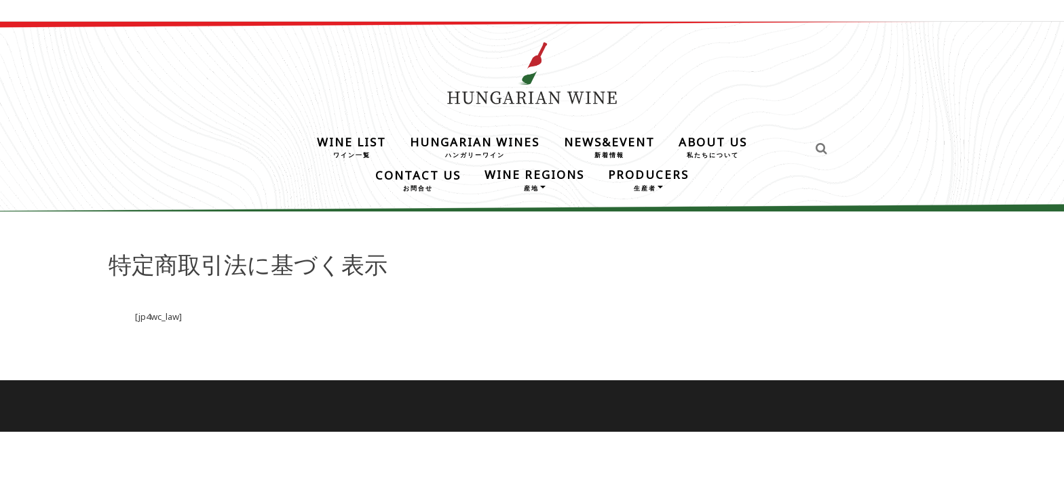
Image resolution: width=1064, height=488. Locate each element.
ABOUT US (713, 146)
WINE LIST (351, 146)
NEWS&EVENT (609, 146)
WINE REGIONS (534, 179)
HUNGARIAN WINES (474, 146)
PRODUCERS (648, 179)
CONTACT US (418, 179)
